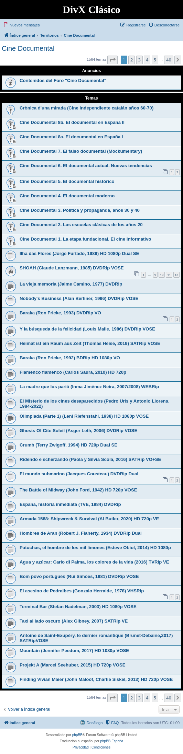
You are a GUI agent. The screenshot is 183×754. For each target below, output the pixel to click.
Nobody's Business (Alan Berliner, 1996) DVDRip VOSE (79, 298)
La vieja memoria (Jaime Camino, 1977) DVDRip (71, 284)
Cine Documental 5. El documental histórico (67, 181)
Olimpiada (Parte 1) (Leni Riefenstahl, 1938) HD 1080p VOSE (84, 416)
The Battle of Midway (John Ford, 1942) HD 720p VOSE (78, 489)
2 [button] (131, 60)
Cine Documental (28, 48)
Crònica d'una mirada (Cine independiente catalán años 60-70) (86, 108)
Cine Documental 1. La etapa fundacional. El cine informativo (85, 239)
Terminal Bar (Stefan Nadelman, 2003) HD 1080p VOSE (78, 606)
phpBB (77, 735)
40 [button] (168, 60)
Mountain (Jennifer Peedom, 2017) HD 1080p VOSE (74, 650)
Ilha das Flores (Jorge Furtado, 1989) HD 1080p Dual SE (79, 253)
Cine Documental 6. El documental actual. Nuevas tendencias (86, 165)
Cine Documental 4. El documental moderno (67, 195)
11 (169, 274)
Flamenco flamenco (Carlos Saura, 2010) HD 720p (73, 372)
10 (161, 274)
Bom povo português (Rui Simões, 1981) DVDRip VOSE (79, 576)
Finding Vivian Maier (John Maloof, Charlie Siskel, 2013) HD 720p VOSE (96, 679)
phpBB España (111, 741)
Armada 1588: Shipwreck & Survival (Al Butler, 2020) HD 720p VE (89, 518)
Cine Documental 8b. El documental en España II (72, 122)
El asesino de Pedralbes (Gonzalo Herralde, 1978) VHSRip (82, 590)
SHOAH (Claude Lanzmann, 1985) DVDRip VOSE (72, 267)
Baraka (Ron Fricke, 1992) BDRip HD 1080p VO (70, 357)
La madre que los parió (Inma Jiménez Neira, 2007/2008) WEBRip (89, 386)
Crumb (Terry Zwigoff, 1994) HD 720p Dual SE (68, 445)
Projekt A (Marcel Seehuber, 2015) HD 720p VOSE (73, 665)
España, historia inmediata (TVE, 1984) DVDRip (70, 504)
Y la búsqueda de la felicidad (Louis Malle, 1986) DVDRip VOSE (87, 329)
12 (176, 274)
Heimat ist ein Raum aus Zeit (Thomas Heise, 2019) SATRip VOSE (90, 343)
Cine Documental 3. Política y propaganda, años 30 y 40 (80, 210)
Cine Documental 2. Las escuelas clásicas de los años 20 (81, 224)
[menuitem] (21, 25)
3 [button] (139, 60)
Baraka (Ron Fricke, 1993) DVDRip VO (60, 312)
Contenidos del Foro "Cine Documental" (63, 80)
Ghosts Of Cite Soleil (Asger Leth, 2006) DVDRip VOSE (78, 430)
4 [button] (147, 60)
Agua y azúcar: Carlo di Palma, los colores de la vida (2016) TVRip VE (94, 562)
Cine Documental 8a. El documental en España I (71, 136)
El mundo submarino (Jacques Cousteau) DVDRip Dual (79, 473)
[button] (112, 60)
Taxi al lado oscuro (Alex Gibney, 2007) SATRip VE (74, 621)
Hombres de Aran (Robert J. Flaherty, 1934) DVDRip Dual (81, 533)
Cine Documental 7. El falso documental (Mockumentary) (81, 151)
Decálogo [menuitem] (95, 723)
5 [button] (155, 60)
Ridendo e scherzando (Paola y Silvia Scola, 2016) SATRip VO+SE (90, 459)
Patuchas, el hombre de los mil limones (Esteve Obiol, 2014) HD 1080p (95, 547)
